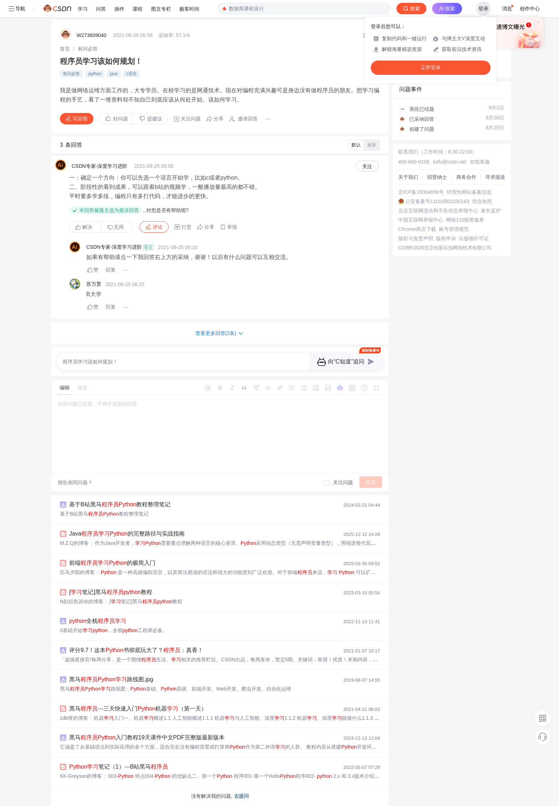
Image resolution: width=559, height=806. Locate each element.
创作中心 (530, 8)
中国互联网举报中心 (420, 220)
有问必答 (88, 49)
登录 (483, 8)
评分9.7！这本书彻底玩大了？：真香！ (136, 650)
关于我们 (408, 177)
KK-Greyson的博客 (81, 776)
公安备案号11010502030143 (437, 201)
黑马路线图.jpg (111, 679)
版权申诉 (446, 238)
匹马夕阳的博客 (77, 572)
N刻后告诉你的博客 (81, 601)
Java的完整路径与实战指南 (127, 534)
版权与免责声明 (415, 238)
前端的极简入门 (112, 563)
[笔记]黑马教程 (110, 592)
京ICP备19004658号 (421, 192)
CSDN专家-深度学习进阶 (99, 166)
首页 (65, 49)
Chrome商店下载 (417, 229)
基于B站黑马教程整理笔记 (119, 504)
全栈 (97, 621)
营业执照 (482, 201)
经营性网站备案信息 (469, 192)
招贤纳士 (437, 177)
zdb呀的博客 (74, 718)
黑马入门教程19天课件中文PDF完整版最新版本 (147, 737)
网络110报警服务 (465, 220)
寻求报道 (495, 177)
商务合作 (466, 177)
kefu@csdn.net (449, 162)
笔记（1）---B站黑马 (118, 767)
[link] (65, 49)
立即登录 (431, 67)
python (94, 73)
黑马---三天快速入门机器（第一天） (138, 709)
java (114, 73)
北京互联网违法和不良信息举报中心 (438, 210)
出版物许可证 (474, 238)
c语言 (131, 73)
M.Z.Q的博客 (74, 543)
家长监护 (491, 210)
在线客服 (480, 162)
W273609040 (91, 35)
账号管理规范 (454, 229)
